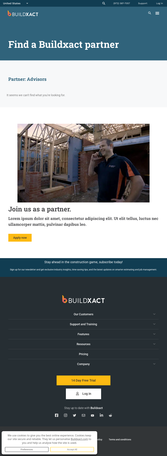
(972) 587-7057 (121, 3)
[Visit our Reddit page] (110, 416)
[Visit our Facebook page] (56, 415)
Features (116, 334)
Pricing (83, 354)
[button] (157, 13)
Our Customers (114, 314)
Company (116, 364)
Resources (116, 344)
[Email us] (83, 416)
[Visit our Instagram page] (65, 415)
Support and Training (112, 324)
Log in (159, 3)
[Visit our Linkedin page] (101, 415)
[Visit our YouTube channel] (92, 416)
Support (142, 3)
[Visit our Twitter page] (74, 416)
